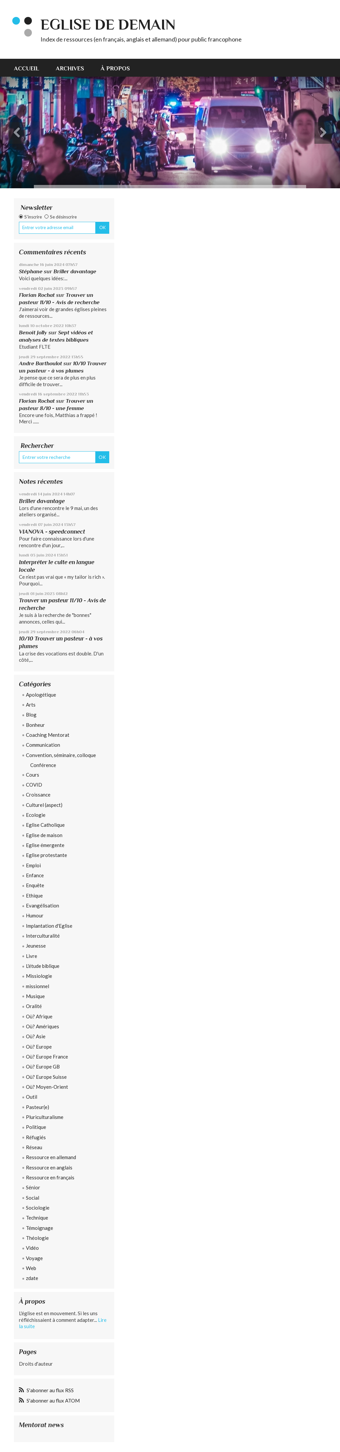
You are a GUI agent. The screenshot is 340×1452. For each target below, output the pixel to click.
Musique (35, 996)
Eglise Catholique (45, 825)
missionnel (37, 986)
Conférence (43, 765)
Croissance (38, 795)
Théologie (37, 1238)
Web (31, 1268)
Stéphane (30, 271)
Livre (31, 956)
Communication (43, 745)
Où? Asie (35, 1036)
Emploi (33, 865)
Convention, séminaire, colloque (61, 755)
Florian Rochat (37, 295)
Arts (31, 705)
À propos (115, 68)
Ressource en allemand (51, 1157)
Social (32, 1198)
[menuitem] (30, 68)
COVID (34, 785)
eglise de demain (108, 24)
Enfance (35, 875)
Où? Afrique (39, 1016)
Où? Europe (39, 1047)
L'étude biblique (42, 966)
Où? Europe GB (43, 1066)
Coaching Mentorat (47, 735)
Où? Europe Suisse (46, 1077)
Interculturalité (43, 936)
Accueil (26, 68)
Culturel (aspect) (44, 805)
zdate (32, 1278)
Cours (32, 775)
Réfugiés (36, 1137)
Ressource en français (50, 1177)
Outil (31, 1097)
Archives (70, 68)
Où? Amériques (42, 1026)
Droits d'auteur (36, 1364)
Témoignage (39, 1228)
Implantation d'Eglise (49, 926)
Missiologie (39, 976)
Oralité (34, 1006)
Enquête (35, 885)
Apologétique (41, 695)
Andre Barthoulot (40, 363)
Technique (37, 1218)
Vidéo (32, 1248)
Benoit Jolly (33, 332)
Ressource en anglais (49, 1167)
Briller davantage (74, 271)
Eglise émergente (45, 845)
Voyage (34, 1258)
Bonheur (35, 725)
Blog (31, 715)
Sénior (33, 1187)
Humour (34, 915)
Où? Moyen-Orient (47, 1087)
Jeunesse (36, 946)
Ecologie (35, 815)
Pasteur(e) (37, 1107)
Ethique (34, 895)
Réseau (34, 1147)
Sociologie (37, 1208)
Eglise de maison (44, 835)
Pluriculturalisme (44, 1117)
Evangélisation (42, 905)
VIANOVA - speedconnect (52, 531)
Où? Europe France (47, 1057)
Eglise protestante (46, 855)
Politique (36, 1127)
